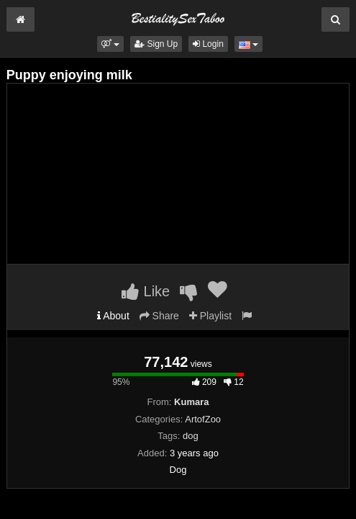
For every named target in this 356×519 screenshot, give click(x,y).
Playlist (210, 315)
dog (190, 435)
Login (208, 44)
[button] (110, 44)
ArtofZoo (203, 419)
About (113, 315)
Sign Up (156, 44)
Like (146, 291)
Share (159, 315)
